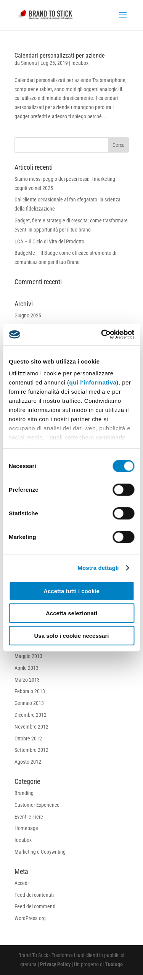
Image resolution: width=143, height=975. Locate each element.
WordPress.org (30, 918)
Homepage (26, 828)
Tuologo (114, 964)
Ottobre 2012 (28, 738)
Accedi (21, 883)
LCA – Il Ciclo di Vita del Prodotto (49, 241)
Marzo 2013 (27, 680)
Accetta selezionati (71, 613)
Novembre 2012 (31, 727)
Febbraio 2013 (29, 691)
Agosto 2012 (27, 762)
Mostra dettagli (98, 568)
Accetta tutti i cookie (71, 590)
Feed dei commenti (34, 906)
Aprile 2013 (26, 668)
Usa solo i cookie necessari (71, 635)
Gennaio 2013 (29, 703)
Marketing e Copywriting (40, 852)
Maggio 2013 (28, 656)
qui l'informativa (93, 382)
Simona (29, 63)
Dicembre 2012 (30, 715)
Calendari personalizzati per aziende (59, 55)
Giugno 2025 (27, 315)
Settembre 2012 (31, 750)
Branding (24, 793)
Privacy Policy (56, 964)
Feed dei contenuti (34, 895)
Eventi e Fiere (28, 817)
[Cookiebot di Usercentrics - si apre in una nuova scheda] (101, 334)
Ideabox (79, 63)
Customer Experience (36, 805)
